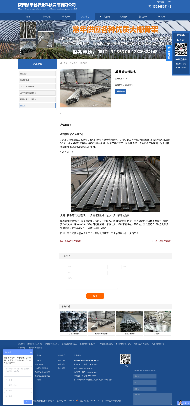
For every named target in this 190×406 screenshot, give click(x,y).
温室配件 (23, 74)
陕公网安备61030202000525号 (91, 401)
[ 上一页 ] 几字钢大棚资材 (70, 241)
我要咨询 (121, 91)
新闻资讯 (143, 16)
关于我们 (47, 16)
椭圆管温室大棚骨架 (28, 99)
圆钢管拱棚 (24, 80)
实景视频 (124, 16)
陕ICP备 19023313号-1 (65, 401)
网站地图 (160, 2)
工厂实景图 (105, 16)
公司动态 (61, 360)
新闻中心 (61, 355)
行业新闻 (61, 364)
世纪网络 (118, 401)
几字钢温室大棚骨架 (28, 93)
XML (170, 2)
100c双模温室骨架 (27, 87)
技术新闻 (61, 368)
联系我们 (162, 16)
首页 (28, 16)
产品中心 (85, 16)
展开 (169, 53)
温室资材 (23, 106)
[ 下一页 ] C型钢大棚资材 (161, 241)
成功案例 (66, 16)
